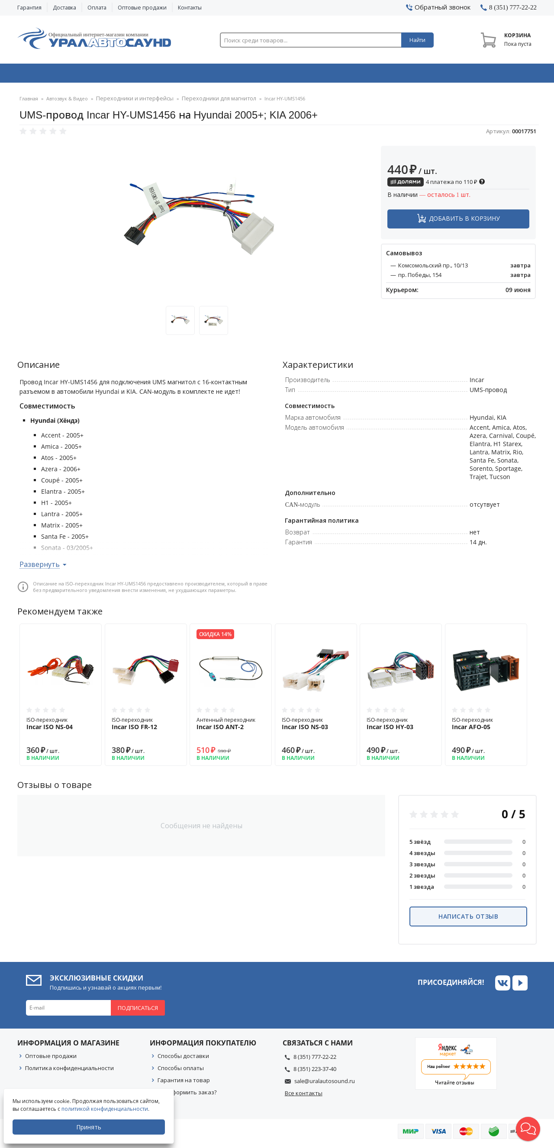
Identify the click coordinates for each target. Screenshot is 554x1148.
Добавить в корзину (464, 221)
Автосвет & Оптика (384, 75)
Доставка (64, 7)
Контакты (190, 7)
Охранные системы (174, 75)
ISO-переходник (60, 726)
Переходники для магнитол (205, 101)
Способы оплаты (181, 1070)
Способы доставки (183, 1058)
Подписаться (138, 1010)
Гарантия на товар (184, 1083)
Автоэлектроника (279, 75)
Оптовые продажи (142, 7)
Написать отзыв (468, 919)
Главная (28, 101)
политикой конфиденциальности (105, 1109)
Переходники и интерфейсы (130, 101)
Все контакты (303, 1096)
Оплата (96, 7)
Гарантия (29, 7)
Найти (417, 40)
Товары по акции (488, 75)
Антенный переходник (230, 726)
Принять (89, 1127)
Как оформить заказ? (187, 1095)
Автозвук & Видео (68, 75)
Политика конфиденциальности (69, 1070)
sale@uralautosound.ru (324, 1083)
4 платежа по (436, 184)
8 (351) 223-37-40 (314, 1071)
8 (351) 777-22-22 (314, 1059)
